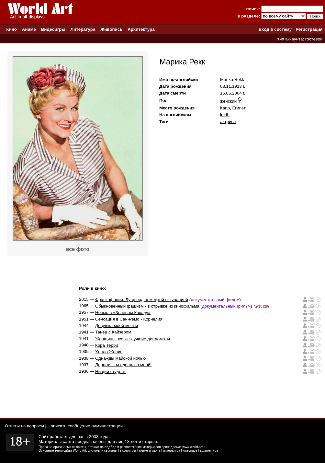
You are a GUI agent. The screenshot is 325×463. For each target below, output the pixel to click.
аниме (143, 450)
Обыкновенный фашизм (119, 306)
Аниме (29, 29)
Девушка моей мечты (116, 325)
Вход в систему (275, 29)
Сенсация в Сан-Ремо (117, 319)
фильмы (94, 450)
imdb (225, 114)
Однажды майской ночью (120, 358)
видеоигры (128, 450)
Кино (11, 29)
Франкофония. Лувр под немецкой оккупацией (141, 299)
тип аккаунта (290, 39)
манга (155, 450)
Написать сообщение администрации (85, 425)
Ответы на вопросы (24, 425)
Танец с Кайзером (113, 332)
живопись (190, 450)
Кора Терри (106, 345)
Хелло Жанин (109, 351)
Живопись (111, 29)
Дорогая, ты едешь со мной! (123, 364)
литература (171, 450)
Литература (83, 29)
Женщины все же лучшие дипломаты (132, 338)
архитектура (209, 450)
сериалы (110, 450)
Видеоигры (53, 29)
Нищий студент (110, 371)
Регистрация (309, 29)
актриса (228, 121)
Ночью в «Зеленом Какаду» (123, 312)
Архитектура (141, 29)
